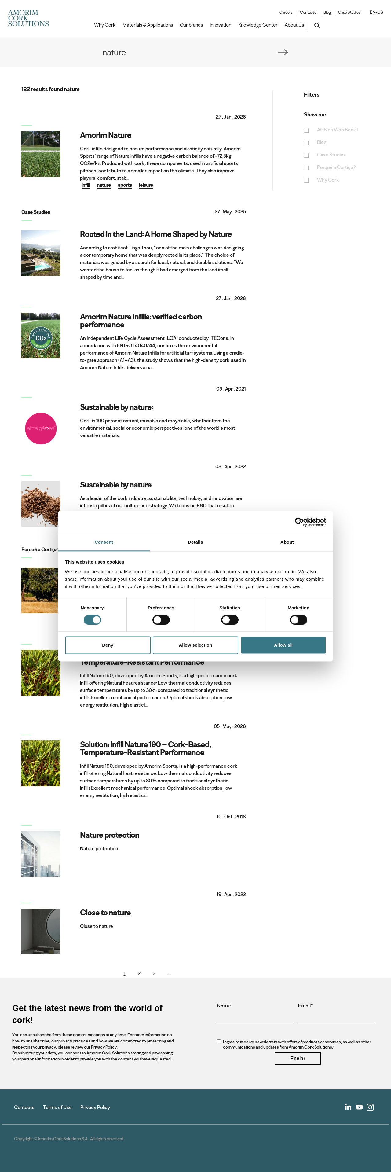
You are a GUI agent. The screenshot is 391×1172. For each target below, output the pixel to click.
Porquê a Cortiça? (336, 167)
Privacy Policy (95, 1107)
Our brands (191, 25)
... (169, 973)
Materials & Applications (147, 25)
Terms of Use (57, 1107)
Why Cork (104, 25)
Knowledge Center (258, 25)
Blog (327, 12)
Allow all (283, 645)
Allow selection (195, 645)
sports (125, 185)
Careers (286, 12)
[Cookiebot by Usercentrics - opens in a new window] (299, 522)
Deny (107, 645)
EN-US (376, 12)
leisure (146, 185)
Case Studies (349, 12)
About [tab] (287, 542)
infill (86, 185)
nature (104, 185)
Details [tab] (195, 542)
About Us (294, 25)
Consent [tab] (104, 542)
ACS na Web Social (337, 130)
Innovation (220, 25)
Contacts (308, 12)
